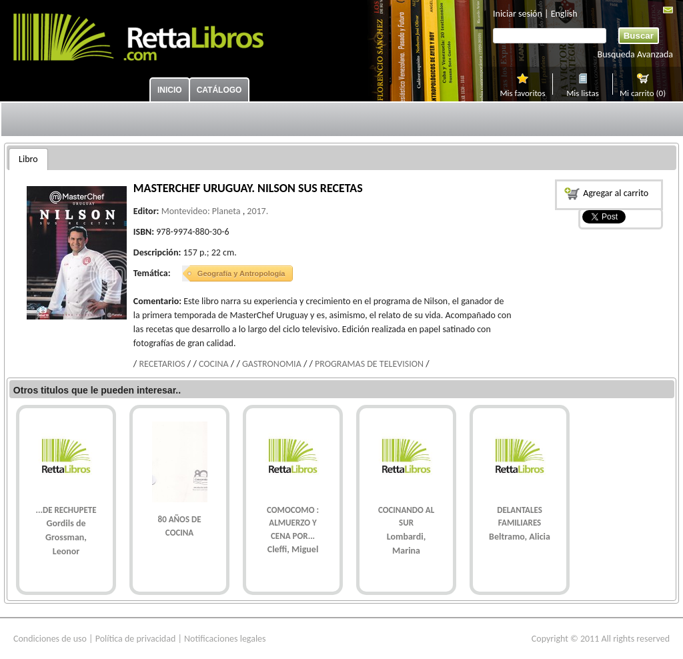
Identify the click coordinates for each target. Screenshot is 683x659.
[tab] (28, 159)
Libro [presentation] (28, 159)
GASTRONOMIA (271, 364)
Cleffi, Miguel (293, 549)
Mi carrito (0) (643, 91)
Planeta (226, 211)
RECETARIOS (162, 364)
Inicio (169, 90)
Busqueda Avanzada (635, 54)
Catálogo (219, 90)
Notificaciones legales (225, 638)
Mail (668, 10)
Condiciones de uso (50, 638)
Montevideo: (185, 211)
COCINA (214, 364)
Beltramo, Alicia (519, 536)
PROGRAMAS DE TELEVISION (369, 364)
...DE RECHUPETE (66, 510)
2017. (257, 211)
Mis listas (582, 91)
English (564, 13)
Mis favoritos (522, 91)
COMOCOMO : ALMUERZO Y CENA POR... (293, 523)
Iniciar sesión (517, 13)
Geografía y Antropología (241, 273)
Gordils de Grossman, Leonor (66, 537)
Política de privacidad (135, 638)
